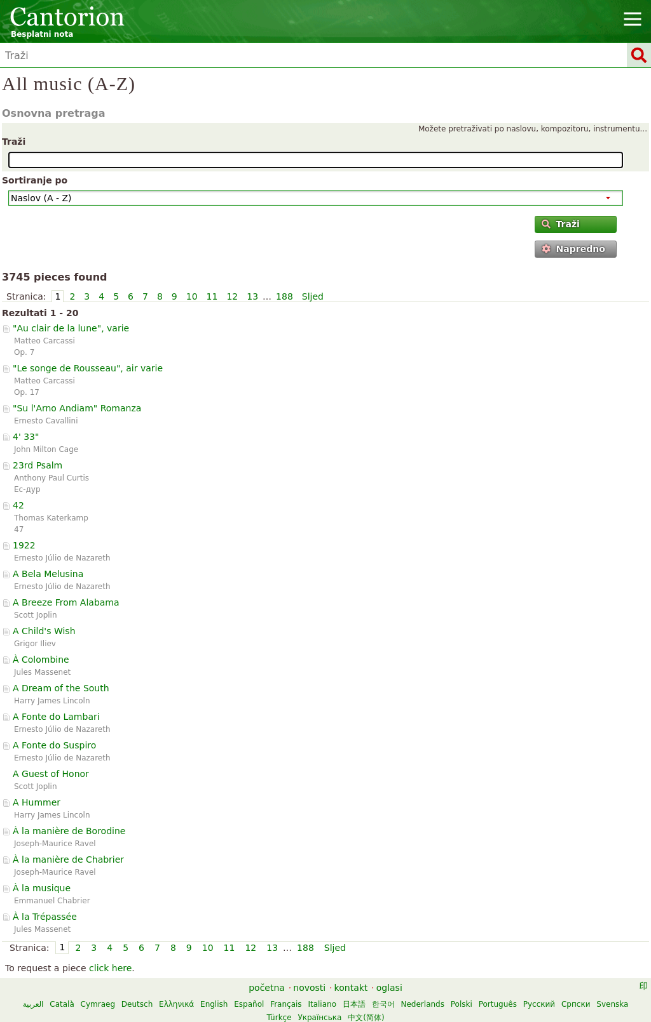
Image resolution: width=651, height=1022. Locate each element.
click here (110, 968)
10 (192, 296)
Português (498, 1004)
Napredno (573, 249)
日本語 (354, 1004)
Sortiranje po (34, 180)
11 (212, 296)
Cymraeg (98, 1004)
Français (285, 1004)
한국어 (383, 1004)
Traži (13, 141)
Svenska (612, 1004)
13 (252, 296)
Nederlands (422, 1004)
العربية (33, 1004)
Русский (539, 1004)
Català (62, 1004)
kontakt (351, 988)
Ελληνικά (176, 1004)
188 (284, 296)
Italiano (322, 1004)
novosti (309, 988)
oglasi (389, 988)
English (214, 1004)
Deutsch (137, 1004)
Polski (461, 1004)
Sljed (313, 296)
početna (267, 988)
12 (232, 296)
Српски (576, 1004)
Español (249, 1004)
